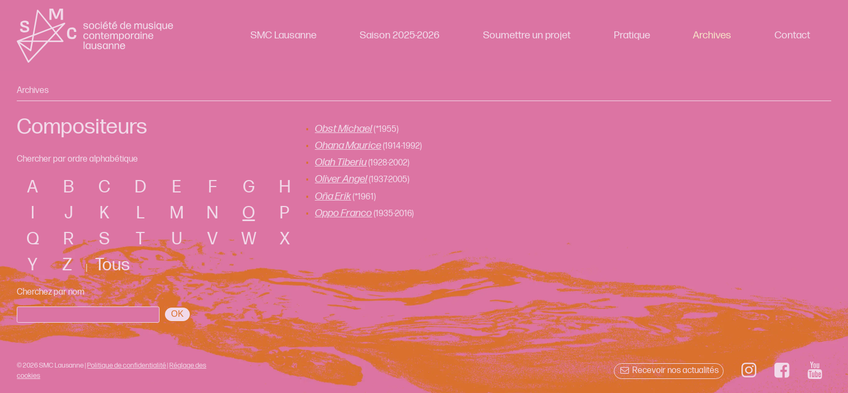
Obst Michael (343, 129)
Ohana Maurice (348, 145)
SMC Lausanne (283, 35)
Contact (792, 35)
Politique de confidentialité (126, 365)
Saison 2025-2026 (400, 35)
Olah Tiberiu (341, 162)
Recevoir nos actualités (669, 370)
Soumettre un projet (527, 35)
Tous (112, 265)
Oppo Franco (343, 213)
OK (177, 313)
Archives (712, 35)
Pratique (632, 35)
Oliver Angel (341, 179)
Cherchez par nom (50, 292)
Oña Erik (333, 196)
